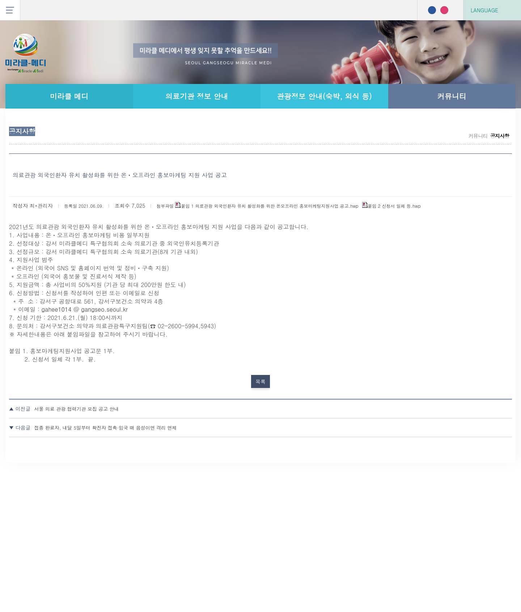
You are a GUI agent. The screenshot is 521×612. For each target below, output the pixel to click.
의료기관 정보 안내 (196, 96)
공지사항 (377, 140)
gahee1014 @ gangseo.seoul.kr (141, 395)
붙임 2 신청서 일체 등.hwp (346, 273)
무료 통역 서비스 (422, 140)
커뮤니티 (451, 96)
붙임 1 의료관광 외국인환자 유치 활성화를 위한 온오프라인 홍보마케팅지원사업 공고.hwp (202, 273)
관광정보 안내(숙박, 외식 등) (324, 96)
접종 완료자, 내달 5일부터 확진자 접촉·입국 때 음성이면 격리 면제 (196, 534)
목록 (260, 481)
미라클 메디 (69, 96)
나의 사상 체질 (478, 140)
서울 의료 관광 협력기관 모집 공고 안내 (163, 516)
